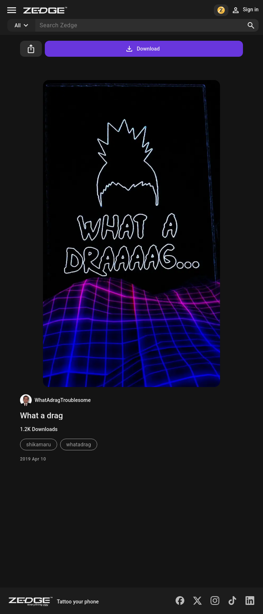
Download (142, 48)
